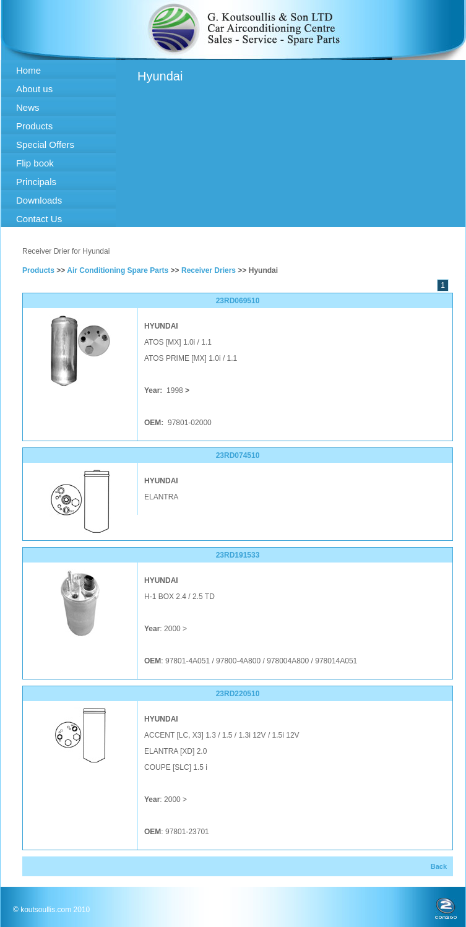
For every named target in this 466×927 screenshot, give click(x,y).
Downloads (39, 200)
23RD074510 (238, 455)
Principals (36, 181)
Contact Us (39, 218)
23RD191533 (238, 555)
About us (34, 89)
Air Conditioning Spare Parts (117, 270)
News (28, 107)
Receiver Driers (208, 270)
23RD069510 (238, 300)
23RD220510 (238, 693)
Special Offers (45, 144)
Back (439, 866)
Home (28, 70)
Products (34, 126)
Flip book (35, 163)
